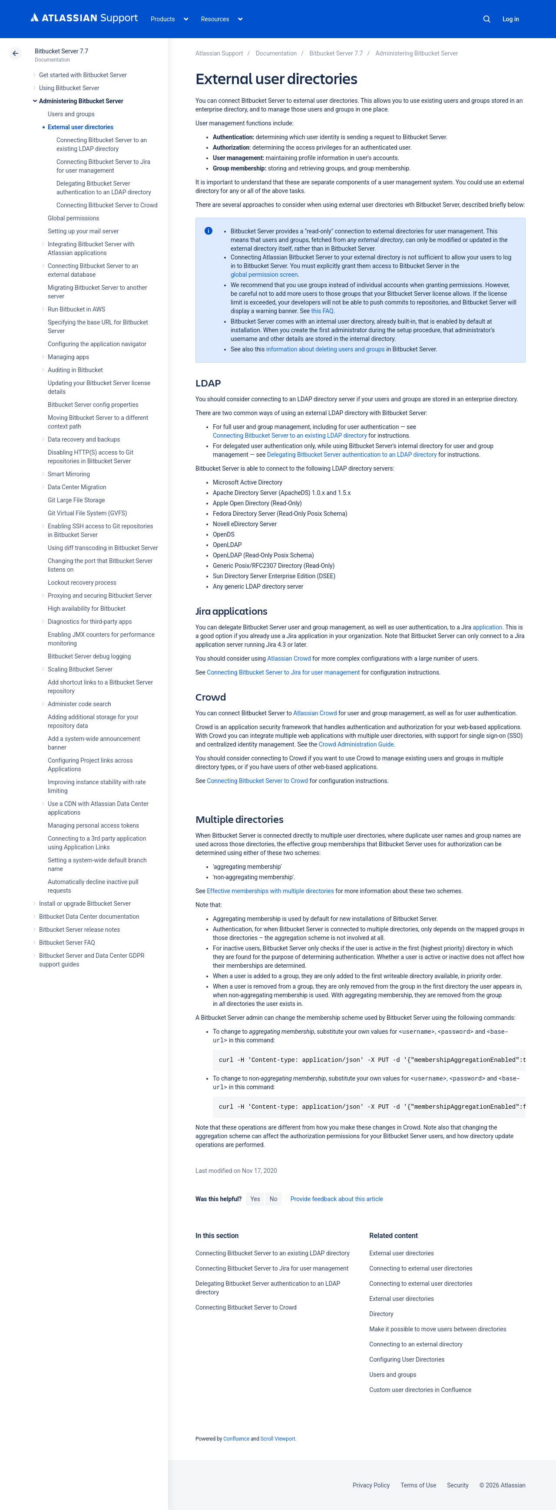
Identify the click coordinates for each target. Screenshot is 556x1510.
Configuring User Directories (406, 1359)
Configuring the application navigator (97, 344)
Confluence (236, 1439)
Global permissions (73, 218)
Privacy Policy (371, 1485)
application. (487, 627)
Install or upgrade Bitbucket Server (85, 903)
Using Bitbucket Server (69, 88)
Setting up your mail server (83, 231)
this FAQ (322, 311)
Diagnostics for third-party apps (90, 621)
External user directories (80, 127)
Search (487, 19)
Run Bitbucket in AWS (76, 309)
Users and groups (71, 114)
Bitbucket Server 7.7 (61, 51)
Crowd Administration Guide (356, 744)
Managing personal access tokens (93, 825)
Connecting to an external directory (416, 1344)
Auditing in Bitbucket (75, 370)
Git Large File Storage (76, 500)
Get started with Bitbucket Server (83, 75)
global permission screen (264, 274)
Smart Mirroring (69, 474)
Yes (255, 1199)
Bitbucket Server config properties (93, 404)
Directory (381, 1313)
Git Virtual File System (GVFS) (87, 513)
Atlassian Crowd (289, 658)
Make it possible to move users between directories (437, 1329)
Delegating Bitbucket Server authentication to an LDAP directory (352, 454)
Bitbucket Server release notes (79, 929)
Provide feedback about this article (337, 1199)
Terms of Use (418, 1485)
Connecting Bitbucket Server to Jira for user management (283, 672)
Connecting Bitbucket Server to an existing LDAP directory (290, 435)
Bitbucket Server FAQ (67, 942)
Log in (511, 19)
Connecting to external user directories (420, 1268)
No (274, 1199)
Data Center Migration (77, 487)
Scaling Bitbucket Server (80, 669)
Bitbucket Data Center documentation (89, 916)
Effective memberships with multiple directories (270, 891)
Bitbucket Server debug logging (89, 656)
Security (458, 1485)
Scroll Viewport (278, 1439)
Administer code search (79, 704)
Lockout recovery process (82, 582)
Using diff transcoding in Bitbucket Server (103, 547)
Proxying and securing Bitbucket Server (100, 595)
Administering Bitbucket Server (81, 101)
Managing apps (68, 357)
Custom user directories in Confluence (420, 1389)
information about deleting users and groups (325, 349)
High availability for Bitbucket (87, 608)
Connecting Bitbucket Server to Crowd (107, 205)
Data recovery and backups (84, 439)
